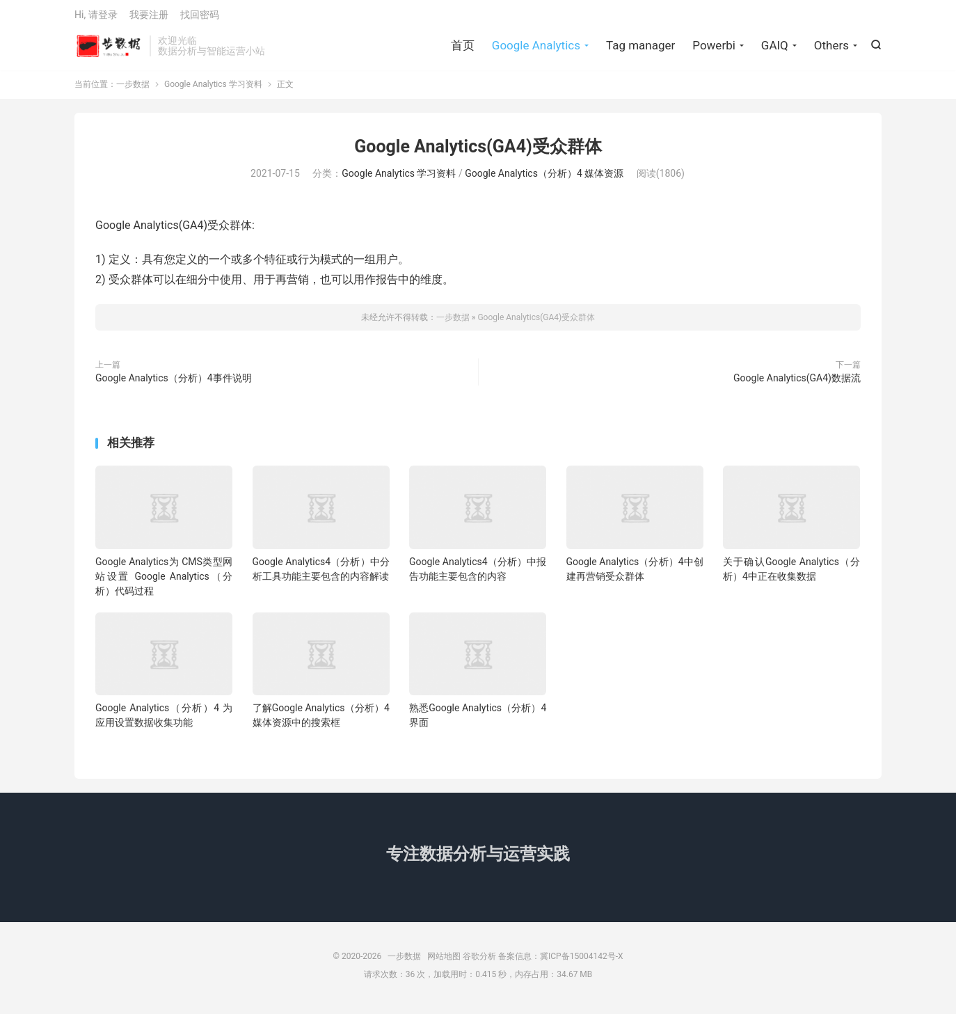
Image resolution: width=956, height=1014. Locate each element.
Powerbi (713, 49)
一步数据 (108, 49)
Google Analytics (536, 49)
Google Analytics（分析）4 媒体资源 (544, 179)
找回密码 (199, 18)
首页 (463, 49)
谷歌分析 (479, 962)
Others (831, 49)
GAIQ (774, 49)
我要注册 (148, 18)
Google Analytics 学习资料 (213, 90)
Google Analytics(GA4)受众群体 (478, 152)
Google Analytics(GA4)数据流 (797, 383)
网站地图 (444, 962)
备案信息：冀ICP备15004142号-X (560, 962)
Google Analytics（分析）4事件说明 (173, 383)
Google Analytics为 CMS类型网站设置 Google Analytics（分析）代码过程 (163, 582)
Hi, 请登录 (96, 18)
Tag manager (640, 49)
